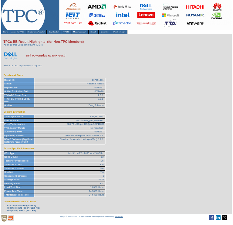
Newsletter (162, 33)
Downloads (83, 33)
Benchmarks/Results (56, 33)
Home (8, 33)
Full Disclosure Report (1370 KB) (23, 210)
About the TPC (27, 33)
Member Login (183, 33)
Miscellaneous (123, 33)
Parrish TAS (119, 219)
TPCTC (102, 33)
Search (144, 33)
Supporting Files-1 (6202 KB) (21, 213)
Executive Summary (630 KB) (21, 208)
